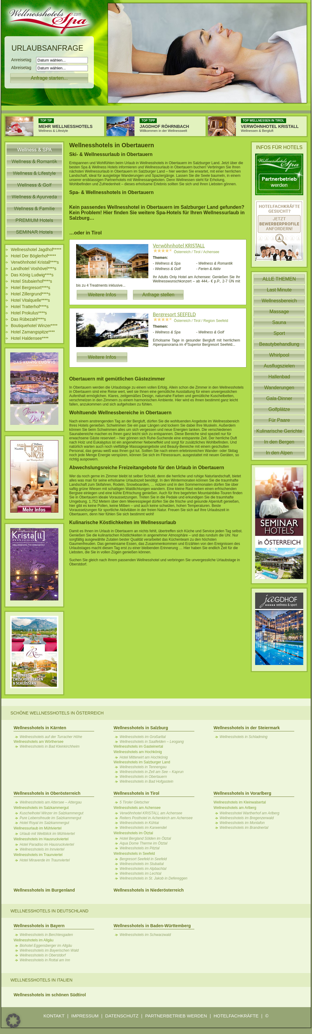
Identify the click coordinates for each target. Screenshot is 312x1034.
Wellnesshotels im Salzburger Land (141, 762)
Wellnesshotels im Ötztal (133, 833)
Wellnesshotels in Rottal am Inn (45, 960)
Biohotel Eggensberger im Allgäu (46, 945)
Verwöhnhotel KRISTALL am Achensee (150, 813)
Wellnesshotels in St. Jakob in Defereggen (153, 878)
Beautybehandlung (279, 344)
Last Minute (279, 289)
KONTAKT (54, 1015)
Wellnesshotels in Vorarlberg (242, 793)
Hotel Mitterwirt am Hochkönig (143, 757)
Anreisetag (23, 59)
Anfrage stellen (158, 294)
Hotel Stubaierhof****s (31, 281)
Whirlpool (279, 355)
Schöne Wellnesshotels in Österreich (57, 713)
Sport (279, 333)
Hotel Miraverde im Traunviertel (45, 860)
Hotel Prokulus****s (29, 312)
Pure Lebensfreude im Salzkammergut (50, 818)
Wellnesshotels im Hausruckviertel (41, 839)
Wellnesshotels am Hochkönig (137, 752)
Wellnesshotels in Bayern (39, 925)
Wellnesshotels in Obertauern (143, 777)
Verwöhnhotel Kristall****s (35, 262)
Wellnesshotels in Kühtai (139, 823)
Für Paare (279, 420)
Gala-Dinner (279, 398)
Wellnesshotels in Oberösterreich (47, 793)
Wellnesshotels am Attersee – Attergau (51, 802)
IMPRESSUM (85, 1015)
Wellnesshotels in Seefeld (134, 853)
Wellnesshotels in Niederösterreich (148, 890)
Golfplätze (279, 409)
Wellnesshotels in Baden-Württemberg (151, 925)
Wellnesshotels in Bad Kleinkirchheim (49, 746)
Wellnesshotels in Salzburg (140, 727)
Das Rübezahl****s (28, 319)
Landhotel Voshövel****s (33, 268)
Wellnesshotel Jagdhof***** (36, 249)
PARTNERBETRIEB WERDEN (176, 1015)
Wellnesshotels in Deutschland (49, 910)
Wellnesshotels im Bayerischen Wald (49, 950)
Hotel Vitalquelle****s (30, 300)
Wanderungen (279, 387)
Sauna (279, 322)
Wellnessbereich (279, 300)
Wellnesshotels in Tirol (136, 793)
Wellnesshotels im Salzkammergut (41, 808)
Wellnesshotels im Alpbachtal (142, 869)
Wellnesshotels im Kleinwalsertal (240, 802)
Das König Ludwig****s (32, 274)
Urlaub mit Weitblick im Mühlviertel (47, 834)
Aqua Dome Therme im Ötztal (143, 843)
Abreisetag (23, 67)
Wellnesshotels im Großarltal (142, 737)
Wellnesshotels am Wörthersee (38, 742)
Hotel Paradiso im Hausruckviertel (47, 844)
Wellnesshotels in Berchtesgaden (46, 935)
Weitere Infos (102, 294)
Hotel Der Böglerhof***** (33, 255)
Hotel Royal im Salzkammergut (44, 823)
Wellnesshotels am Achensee (137, 808)
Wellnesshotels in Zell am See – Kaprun (151, 772)
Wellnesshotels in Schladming (243, 737)
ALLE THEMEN (279, 279)
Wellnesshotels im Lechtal (140, 873)
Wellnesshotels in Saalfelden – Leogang (151, 742)
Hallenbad (279, 376)
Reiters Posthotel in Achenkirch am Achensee (156, 818)
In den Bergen (279, 441)
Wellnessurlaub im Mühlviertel (37, 828)
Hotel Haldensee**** (29, 338)
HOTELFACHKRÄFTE (236, 1015)
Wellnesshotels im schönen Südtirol (50, 994)
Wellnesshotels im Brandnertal (244, 828)
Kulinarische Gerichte (279, 431)
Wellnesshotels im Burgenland (44, 890)
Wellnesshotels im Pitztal (139, 848)
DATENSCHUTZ (122, 1015)
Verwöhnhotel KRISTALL (179, 245)
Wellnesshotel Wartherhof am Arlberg (250, 813)
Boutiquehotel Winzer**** (34, 325)
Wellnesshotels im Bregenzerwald (247, 818)
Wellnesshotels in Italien (42, 980)
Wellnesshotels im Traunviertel (38, 855)
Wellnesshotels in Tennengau (142, 767)
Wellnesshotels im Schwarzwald (145, 935)
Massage (279, 311)
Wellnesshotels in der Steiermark (247, 727)
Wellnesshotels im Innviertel (42, 849)
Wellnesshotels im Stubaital (141, 864)
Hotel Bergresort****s (30, 287)
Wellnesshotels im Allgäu (34, 940)
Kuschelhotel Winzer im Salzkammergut (51, 813)
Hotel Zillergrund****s (31, 293)
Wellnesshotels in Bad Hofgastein (146, 781)
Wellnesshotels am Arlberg (235, 808)
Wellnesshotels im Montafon (242, 823)
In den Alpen (279, 452)
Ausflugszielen (279, 365)
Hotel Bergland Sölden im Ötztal (145, 838)
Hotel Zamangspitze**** (33, 331)
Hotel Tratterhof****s (29, 306)
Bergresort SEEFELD (174, 314)
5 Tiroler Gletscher (134, 802)
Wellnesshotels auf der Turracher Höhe (51, 737)
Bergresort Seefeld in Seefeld (143, 859)
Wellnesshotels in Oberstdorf (43, 955)
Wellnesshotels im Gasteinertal (138, 746)
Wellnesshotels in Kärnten (40, 727)
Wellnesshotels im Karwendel (143, 828)
